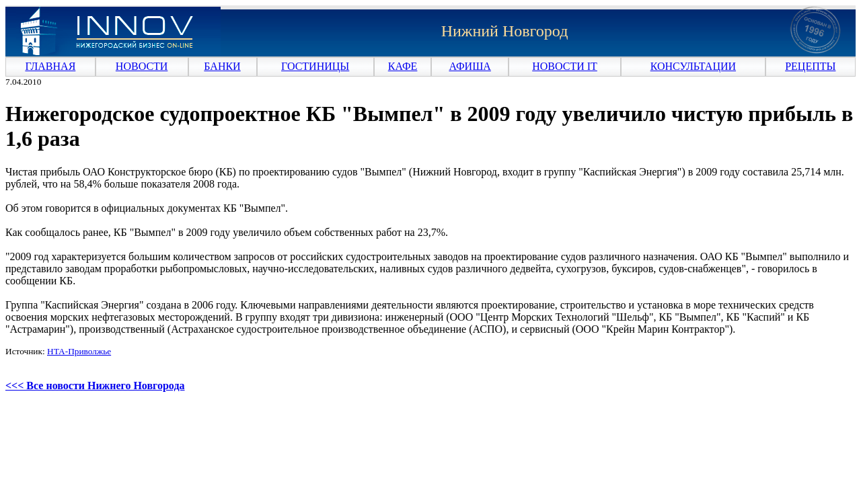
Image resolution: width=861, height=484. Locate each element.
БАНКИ (222, 66)
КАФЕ (403, 66)
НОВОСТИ (142, 66)
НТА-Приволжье (79, 351)
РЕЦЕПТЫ (810, 66)
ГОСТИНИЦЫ (315, 66)
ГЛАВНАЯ (50, 66)
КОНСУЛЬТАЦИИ (693, 66)
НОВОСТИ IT (564, 66)
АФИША (469, 66)
